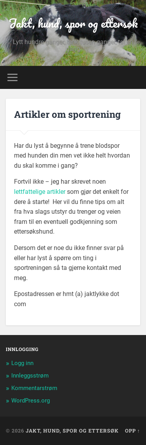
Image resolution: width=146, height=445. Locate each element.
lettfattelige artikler (39, 191)
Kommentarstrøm (34, 388)
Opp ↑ (132, 430)
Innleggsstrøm (30, 375)
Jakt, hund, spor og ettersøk (73, 23)
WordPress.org (30, 400)
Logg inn (22, 363)
